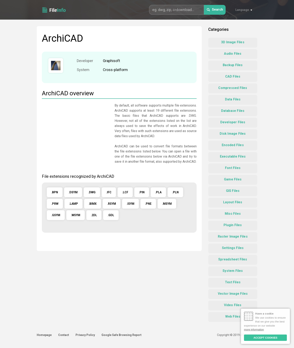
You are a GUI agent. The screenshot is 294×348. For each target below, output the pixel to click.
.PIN (142, 192)
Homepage (44, 335)
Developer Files (232, 122)
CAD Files (233, 76)
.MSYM (167, 203)
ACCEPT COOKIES (265, 337)
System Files (233, 271)
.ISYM (130, 203)
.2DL (94, 215)
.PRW (54, 203)
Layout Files (232, 202)
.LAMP (73, 203)
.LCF (125, 192)
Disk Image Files (233, 134)
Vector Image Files (233, 294)
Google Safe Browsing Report (121, 335)
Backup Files (233, 65)
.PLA (158, 192)
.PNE (148, 203)
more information (254, 329)
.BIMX (93, 203)
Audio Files (232, 54)
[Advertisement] (76, 131)
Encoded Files (233, 145)
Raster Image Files (233, 236)
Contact (63, 335)
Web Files (233, 316)
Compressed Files (232, 88)
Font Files (233, 168)
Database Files (233, 111)
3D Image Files (232, 42)
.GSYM (55, 215)
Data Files (233, 99)
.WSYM (75, 215)
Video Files (232, 305)
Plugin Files (233, 225)
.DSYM (73, 192)
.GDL (111, 215)
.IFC (108, 192)
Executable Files (233, 156)
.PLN (175, 192)
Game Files (233, 179)
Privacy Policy (85, 335)
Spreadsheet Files (232, 259)
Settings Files (233, 248)
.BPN (54, 192)
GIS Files (233, 191)
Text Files (233, 282)
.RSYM (111, 203)
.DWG (92, 192)
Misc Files (233, 214)
